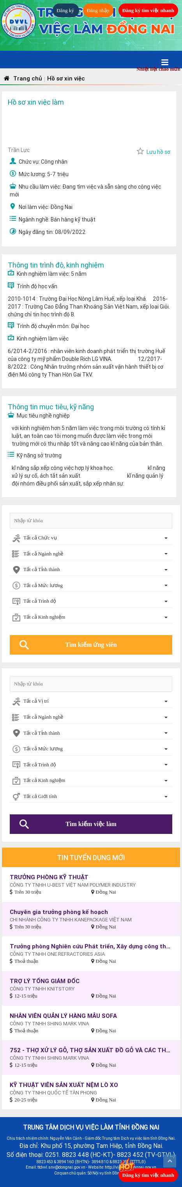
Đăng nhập (98, 10)
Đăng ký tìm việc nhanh (148, 10)
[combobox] (91, 538)
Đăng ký (66, 10)
